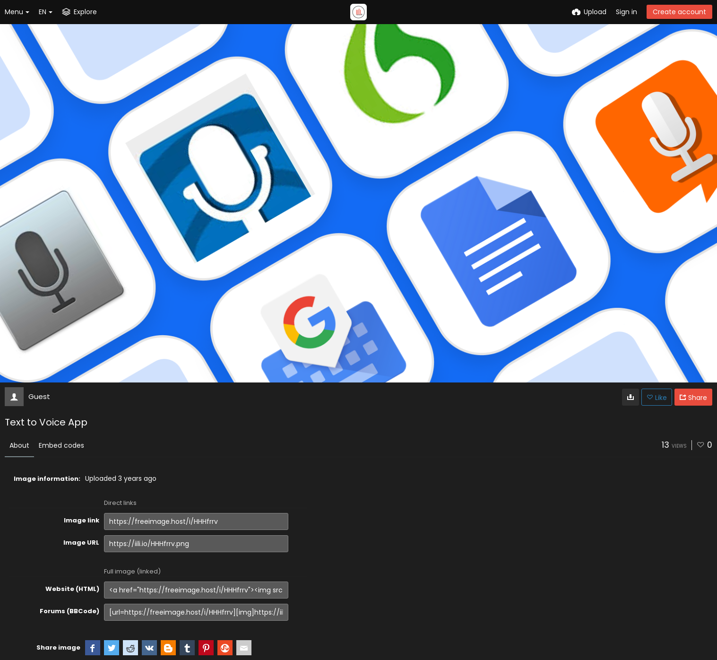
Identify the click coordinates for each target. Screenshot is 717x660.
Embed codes (61, 445)
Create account (679, 12)
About (19, 445)
